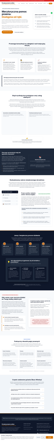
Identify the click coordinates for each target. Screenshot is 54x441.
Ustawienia (38, 437)
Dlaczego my (23, 3)
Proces (36, 3)
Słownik (44, 3)
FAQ (47, 3)
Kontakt (50, 3)
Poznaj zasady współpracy (19, 31)
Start (19, 3)
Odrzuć (43, 437)
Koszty (27, 3)
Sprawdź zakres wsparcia (7, 31)
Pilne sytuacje (40, 3)
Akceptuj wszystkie (49, 437)
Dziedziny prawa (31, 3)
